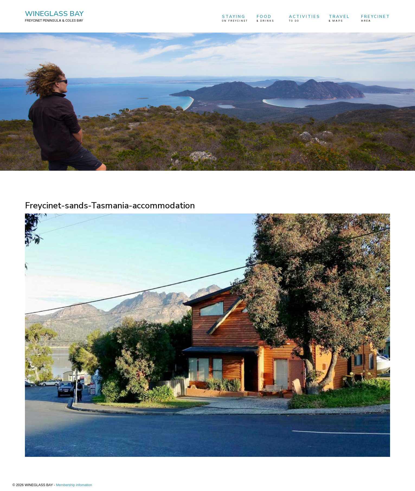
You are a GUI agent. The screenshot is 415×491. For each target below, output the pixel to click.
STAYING (235, 18)
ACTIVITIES (304, 18)
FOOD (269, 18)
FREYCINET (375, 18)
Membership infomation (74, 485)
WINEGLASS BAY (54, 16)
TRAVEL (341, 18)
